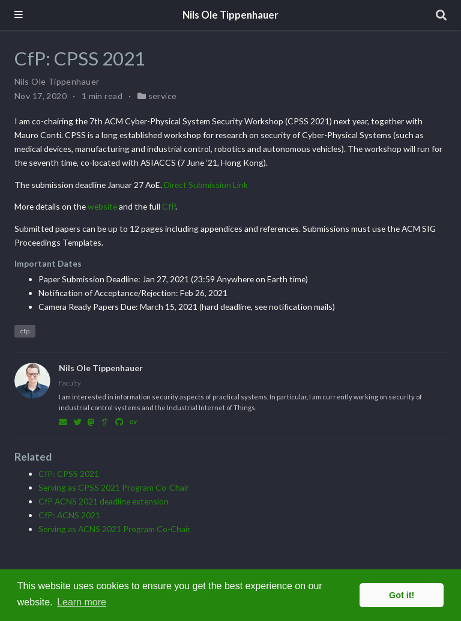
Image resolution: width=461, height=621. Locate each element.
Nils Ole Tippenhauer (230, 15)
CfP (168, 206)
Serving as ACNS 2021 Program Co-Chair (114, 529)
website (102, 206)
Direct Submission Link (206, 185)
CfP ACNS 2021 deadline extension (103, 501)
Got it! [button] (401, 595)
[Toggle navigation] (18, 15)
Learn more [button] (81, 602)
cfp (24, 331)
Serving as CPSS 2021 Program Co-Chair (113, 487)
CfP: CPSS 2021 (68, 473)
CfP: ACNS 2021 (69, 515)
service (162, 96)
